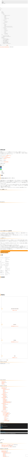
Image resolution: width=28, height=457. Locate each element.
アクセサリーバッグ (6, 18)
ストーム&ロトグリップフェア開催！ (7, 408)
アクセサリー (5, 22)
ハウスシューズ (6, 377)
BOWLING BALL (6, 123)
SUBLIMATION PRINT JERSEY (7, 429)
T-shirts (4, 425)
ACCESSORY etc (5, 371)
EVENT (2, 344)
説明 (2, 132)
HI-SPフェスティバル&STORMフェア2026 (7, 406)
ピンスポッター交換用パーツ (6, 39)
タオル (5, 32)
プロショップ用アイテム (5, 40)
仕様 (2, 133)
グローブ (5, 29)
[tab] (15, 132)
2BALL (4, 352)
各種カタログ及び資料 (5, 42)
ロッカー (5, 380)
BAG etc (4, 419)
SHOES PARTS (4, 357)
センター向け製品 (4, 441)
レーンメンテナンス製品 (6, 382)
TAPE (3, 367)
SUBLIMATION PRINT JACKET (7, 430)
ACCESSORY (5, 423)
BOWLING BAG (4, 413)
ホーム (2, 11)
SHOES (4, 356)
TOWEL (4, 370)
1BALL (4, 351)
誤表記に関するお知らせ (5, 407)
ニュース (3, 12)
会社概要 (2, 2)
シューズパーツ (6, 21)
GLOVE (4, 366)
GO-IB (5, 25)
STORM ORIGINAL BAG (6, 350)
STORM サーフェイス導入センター (7, 36)
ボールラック (6, 449)
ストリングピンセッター (5, 38)
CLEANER (4, 437)
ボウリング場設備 (5, 376)
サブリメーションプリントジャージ (8, 26)
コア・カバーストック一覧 (6, 35)
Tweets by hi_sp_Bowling (2, 393)
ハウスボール (6, 447)
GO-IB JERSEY (4, 361)
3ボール (5, 17)
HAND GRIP (4, 435)
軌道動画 (3, 134)
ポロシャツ (5, 24)
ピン (5, 448)
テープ (5, 31)
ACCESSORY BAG (5, 418)
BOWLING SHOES (4, 355)
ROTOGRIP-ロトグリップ (14, 287)
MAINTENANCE (5, 436)
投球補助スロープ (6, 381)
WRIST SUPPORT (5, 365)
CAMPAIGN (3, 345)
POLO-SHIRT (4, 362)
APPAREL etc (4, 360)
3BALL (4, 417)
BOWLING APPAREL (4, 424)
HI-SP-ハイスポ (15, 271)
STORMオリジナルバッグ (7, 15)
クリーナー (5, 28)
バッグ (4, 14)
